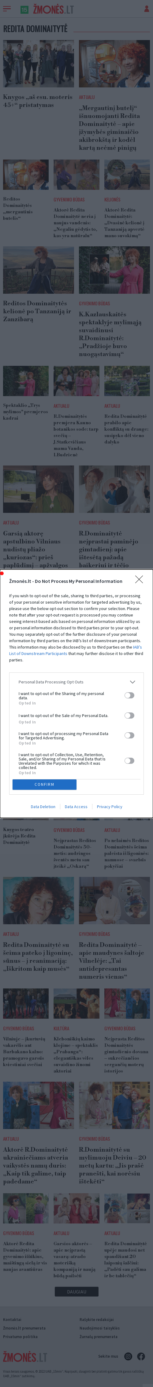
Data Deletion (43, 806)
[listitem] (76, 682)
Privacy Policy (109, 806)
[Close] (141, 581)
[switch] (129, 695)
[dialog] (76, 693)
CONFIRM (44, 784)
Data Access (76, 806)
